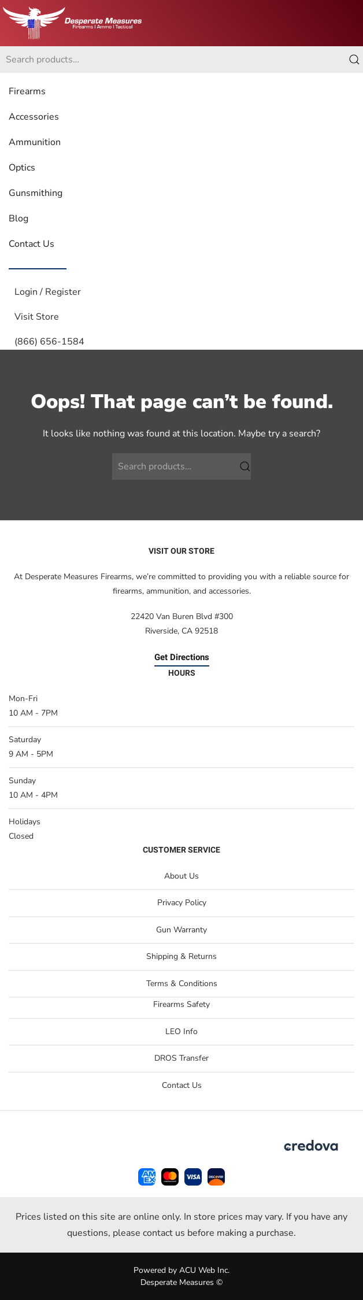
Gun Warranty (181, 929)
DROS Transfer (181, 1058)
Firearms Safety (181, 1004)
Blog (18, 218)
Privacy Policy (181, 902)
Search (354, 59)
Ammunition (35, 142)
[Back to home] (72, 23)
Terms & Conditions (181, 983)
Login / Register (47, 292)
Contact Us (31, 244)
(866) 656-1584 (49, 341)
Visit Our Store (181, 551)
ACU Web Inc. (204, 1270)
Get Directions (181, 657)
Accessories (34, 116)
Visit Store (36, 316)
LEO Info (181, 1031)
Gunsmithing (35, 193)
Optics (22, 167)
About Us (181, 876)
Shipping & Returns (181, 956)
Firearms (27, 91)
